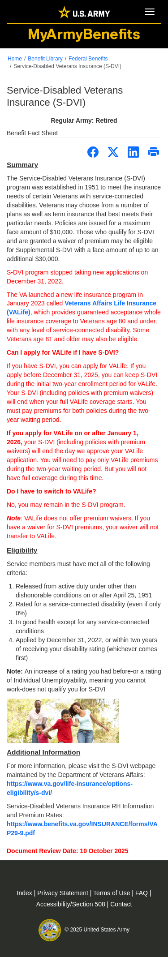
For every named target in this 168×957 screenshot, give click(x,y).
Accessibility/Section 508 (71, 904)
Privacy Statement (63, 893)
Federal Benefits (88, 59)
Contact (121, 904)
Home (15, 59)
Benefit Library (45, 59)
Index (25, 893)
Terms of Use (112, 893)
